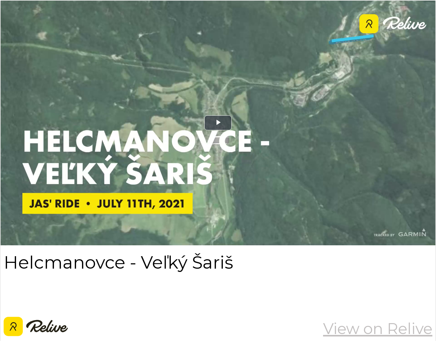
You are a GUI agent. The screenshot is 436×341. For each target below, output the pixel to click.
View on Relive (377, 328)
